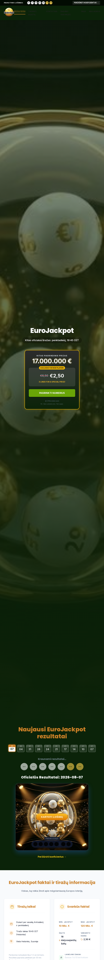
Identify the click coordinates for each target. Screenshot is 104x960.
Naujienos (94, 11)
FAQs (83, 11)
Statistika (51, 11)
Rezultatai (19, 11)
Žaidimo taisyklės (65, 13)
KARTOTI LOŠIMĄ (52, 817)
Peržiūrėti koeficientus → (86, 3)
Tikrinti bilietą (32, 13)
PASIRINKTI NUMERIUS (52, 392)
